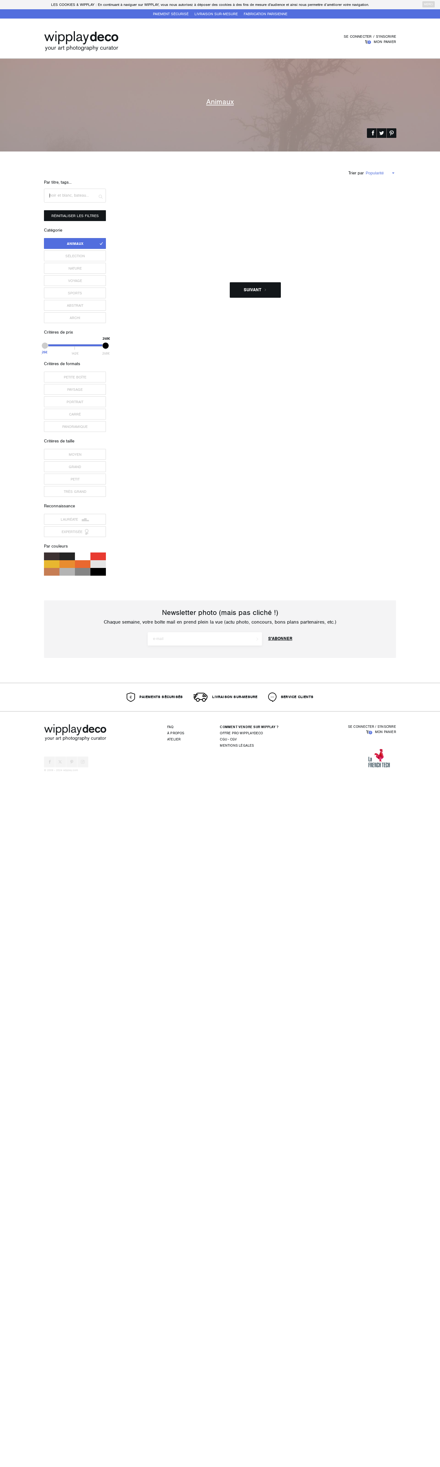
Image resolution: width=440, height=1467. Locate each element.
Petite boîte (75, 377)
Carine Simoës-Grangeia (284, 285)
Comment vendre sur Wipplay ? (249, 1420)
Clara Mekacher (248, 822)
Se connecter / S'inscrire (370, 36)
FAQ (170, 1420)
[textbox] (75, 196)
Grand (75, 467)
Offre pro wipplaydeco (241, 1426)
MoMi (260, 672)
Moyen (75, 454)
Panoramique (75, 427)
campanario (130, 546)
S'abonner (280, 1332)
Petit (75, 479)
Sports (75, 293)
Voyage (75, 281)
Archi (75, 318)
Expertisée (75, 532)
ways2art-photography (290, 958)
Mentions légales (237, 1439)
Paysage (75, 389)
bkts (124, 1225)
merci (428, 4)
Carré (75, 414)
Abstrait (75, 305)
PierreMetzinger (133, 416)
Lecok (268, 1089)
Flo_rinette (272, 416)
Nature (75, 268)
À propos (176, 1426)
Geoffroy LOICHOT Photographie (148, 1089)
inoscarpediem (133, 285)
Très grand (75, 491)
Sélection (75, 256)
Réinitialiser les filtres (75, 216)
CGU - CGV (228, 1433)
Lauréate (75, 519)
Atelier (174, 1433)
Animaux (75, 243)
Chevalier (272, 1220)
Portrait (75, 402)
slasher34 (129, 958)
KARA (126, 672)
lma (267, 546)
